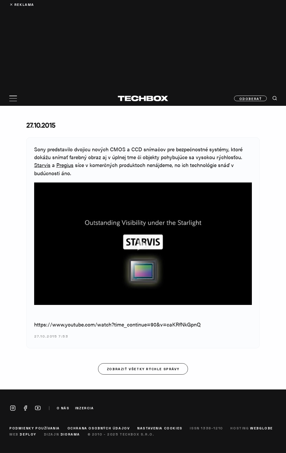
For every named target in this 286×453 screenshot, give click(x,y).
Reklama (24, 4)
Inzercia (84, 408)
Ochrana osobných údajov (98, 428)
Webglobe (261, 428)
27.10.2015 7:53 (51, 336)
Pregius (65, 164)
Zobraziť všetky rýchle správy (143, 368)
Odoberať (250, 98)
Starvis (42, 164)
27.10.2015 (40, 125)
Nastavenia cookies (159, 428)
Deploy (28, 434)
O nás (63, 408)
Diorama (70, 434)
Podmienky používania (34, 428)
